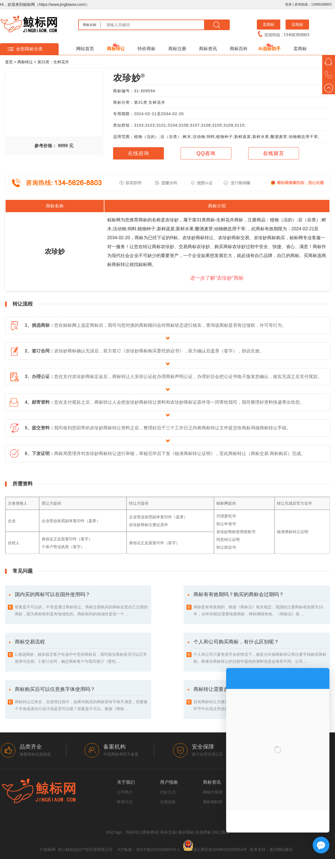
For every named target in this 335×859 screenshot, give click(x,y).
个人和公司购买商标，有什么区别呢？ (260, 652)
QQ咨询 (206, 153)
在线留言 (273, 153)
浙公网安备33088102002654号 (220, 849)
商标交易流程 (82, 652)
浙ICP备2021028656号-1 (158, 849)
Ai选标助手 (269, 48)
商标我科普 (212, 802)
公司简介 (125, 792)
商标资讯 (208, 48)
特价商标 (146, 48)
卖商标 (268, 24)
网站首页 (85, 48)
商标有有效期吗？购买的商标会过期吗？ (260, 605)
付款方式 (168, 792)
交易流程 (168, 802)
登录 (288, 4)
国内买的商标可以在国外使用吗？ (82, 605)
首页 (9, 62)
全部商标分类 (29, 49)
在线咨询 (138, 153)
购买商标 (186, 832)
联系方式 (125, 802)
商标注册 (177, 48)
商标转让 (116, 48)
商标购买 (150, 832)
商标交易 (168, 832)
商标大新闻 (212, 792)
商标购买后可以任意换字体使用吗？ (82, 699)
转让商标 (221, 832)
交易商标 (203, 832)
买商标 (297, 24)
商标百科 (239, 48)
